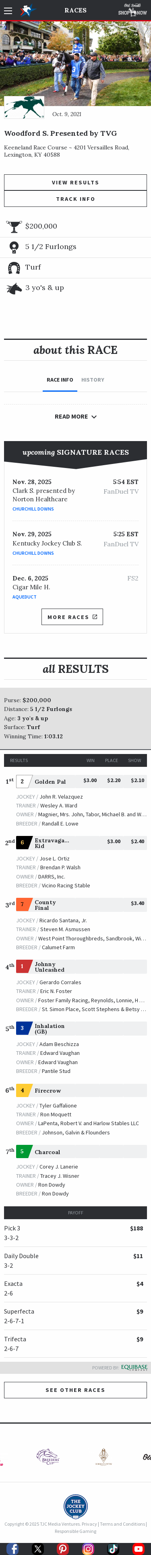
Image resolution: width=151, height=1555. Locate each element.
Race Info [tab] (60, 379)
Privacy (89, 1524)
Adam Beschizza (59, 1044)
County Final (45, 905)
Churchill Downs (33, 509)
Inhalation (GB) (50, 1028)
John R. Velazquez (61, 796)
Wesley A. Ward (58, 805)
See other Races (75, 1390)
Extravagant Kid (53, 843)
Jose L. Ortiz (54, 858)
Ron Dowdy (51, 1184)
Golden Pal (50, 781)
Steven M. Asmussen (65, 929)
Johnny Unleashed (49, 966)
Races (75, 10)
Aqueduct (24, 597)
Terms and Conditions (122, 1524)
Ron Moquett (55, 1114)
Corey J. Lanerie (58, 1166)
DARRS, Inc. (51, 876)
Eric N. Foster (56, 991)
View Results (75, 182)
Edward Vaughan (60, 1052)
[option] (48, 1459)
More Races (72, 617)
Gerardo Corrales (60, 982)
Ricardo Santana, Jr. (63, 920)
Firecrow (48, 1090)
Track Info (75, 198)
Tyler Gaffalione (58, 1105)
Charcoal (47, 1152)
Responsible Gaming (75, 1531)
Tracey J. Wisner (59, 1175)
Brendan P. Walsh (60, 867)
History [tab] (92, 379)
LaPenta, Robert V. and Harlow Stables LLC (88, 1123)
